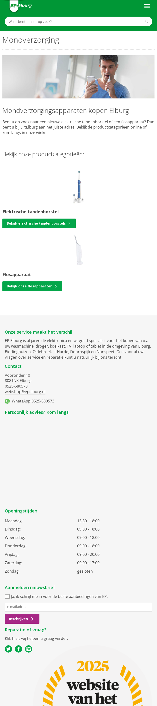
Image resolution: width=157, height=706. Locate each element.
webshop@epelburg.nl (25, 391)
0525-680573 (16, 386)
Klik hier (12, 638)
